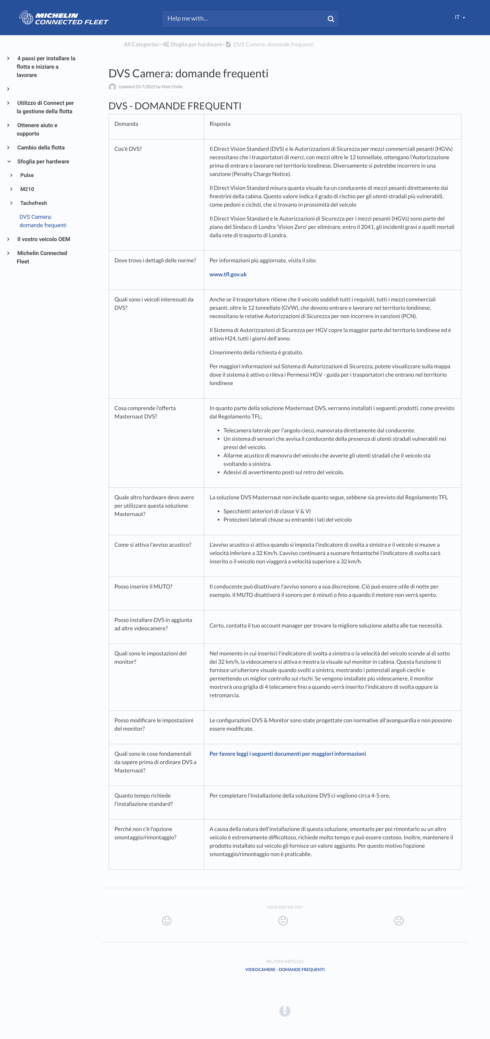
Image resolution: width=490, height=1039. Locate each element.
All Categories (141, 44)
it (458, 17)
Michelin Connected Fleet (42, 257)
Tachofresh (33, 203)
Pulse (27, 175)
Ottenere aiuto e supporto (37, 129)
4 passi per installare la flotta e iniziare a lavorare (46, 66)
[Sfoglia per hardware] (192, 44)
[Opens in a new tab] (284, 1011)
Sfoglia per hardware (43, 161)
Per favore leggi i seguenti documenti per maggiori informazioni (288, 754)
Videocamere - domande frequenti (285, 969)
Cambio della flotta (41, 147)
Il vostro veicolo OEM (43, 239)
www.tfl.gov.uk (228, 274)
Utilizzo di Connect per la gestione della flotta (45, 107)
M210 (27, 189)
